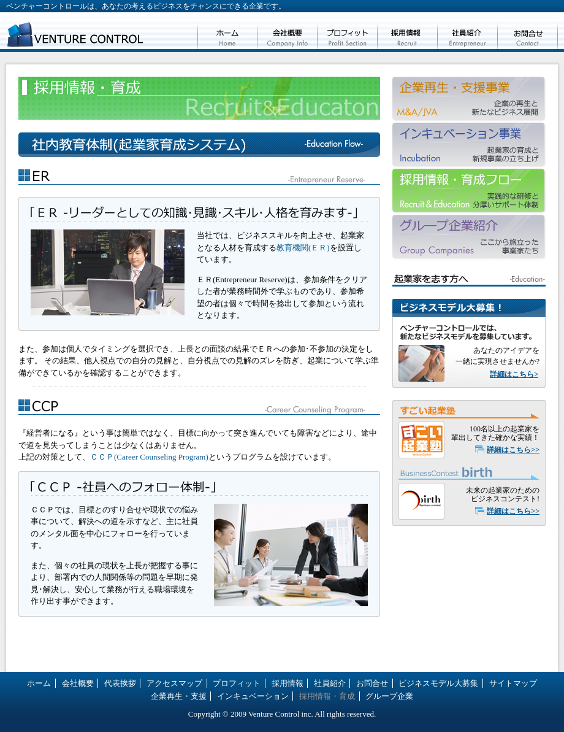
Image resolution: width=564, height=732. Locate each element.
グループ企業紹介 (469, 238)
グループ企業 (389, 696)
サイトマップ (513, 683)
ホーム (227, 32)
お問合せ (528, 32)
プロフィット (348, 32)
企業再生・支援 (469, 100)
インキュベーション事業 (469, 146)
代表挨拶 (120, 683)
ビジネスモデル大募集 (438, 683)
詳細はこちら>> (513, 449)
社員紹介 (468, 32)
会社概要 (287, 32)
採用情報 (408, 32)
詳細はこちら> (514, 374)
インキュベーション (253, 696)
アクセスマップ (174, 683)
